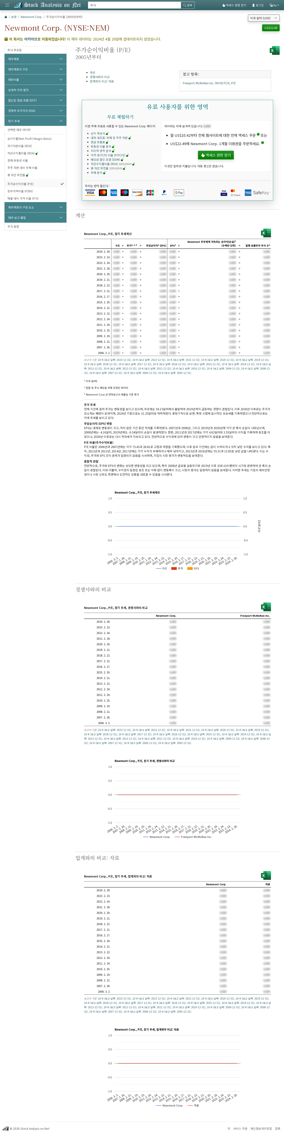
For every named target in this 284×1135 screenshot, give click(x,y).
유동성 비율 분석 (103, 146)
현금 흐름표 (100, 142)
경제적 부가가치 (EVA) (21, 110)
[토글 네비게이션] (7, 5)
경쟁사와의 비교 (100, 77)
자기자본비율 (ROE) (19, 146)
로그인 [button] (258, 5)
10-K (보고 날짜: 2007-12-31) (105, 373)
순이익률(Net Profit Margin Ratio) (29, 138)
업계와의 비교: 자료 (102, 81)
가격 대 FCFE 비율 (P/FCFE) (110, 155)
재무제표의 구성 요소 (21, 207)
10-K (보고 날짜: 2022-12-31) (148, 360)
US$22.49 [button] (270, 28)
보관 (14, 17)
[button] (258, 135)
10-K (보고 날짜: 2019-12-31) (252, 360)
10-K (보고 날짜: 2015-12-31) (203, 364)
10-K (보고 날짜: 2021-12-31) (183, 360)
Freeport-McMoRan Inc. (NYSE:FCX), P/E (209, 83)
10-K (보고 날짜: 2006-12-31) (140, 373)
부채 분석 (98, 172)
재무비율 (13, 79)
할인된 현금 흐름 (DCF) (22, 100)
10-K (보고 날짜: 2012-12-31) (120, 368)
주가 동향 (13, 226)
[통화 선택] (264, 18)
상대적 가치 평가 (18, 90)
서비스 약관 (240, 1128)
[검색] (134, 5)
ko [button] (273, 5)
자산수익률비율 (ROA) (22, 153)
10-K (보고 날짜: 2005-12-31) (174, 373)
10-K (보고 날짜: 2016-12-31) (169, 364)
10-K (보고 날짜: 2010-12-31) (188, 368)
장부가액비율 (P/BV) (20, 191)
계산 (92, 72)
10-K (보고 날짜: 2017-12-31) (134, 364)
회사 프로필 (14, 50)
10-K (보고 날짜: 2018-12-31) (100, 364)
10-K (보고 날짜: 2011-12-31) (154, 368)
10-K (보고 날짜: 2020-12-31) (217, 360)
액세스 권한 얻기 (234, 5)
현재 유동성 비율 (17, 160)
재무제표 (13, 59)
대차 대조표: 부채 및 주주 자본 (111, 137)
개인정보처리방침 (261, 1128)
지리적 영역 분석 (103, 151)
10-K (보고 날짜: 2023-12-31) (114, 360)
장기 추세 (14, 121)
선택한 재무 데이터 (19, 129)
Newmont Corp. (31, 17)
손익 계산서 (100, 133)
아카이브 (30, 39)
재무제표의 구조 (18, 69)
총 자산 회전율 (18, 175)
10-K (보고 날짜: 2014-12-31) (238, 364)
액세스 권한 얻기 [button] (216, 155)
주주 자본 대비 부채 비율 (22, 167)
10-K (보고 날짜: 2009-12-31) (223, 368)
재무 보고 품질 (17, 217)
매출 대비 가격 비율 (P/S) (23, 198)
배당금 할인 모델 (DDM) (107, 159)
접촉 (277, 1128)
